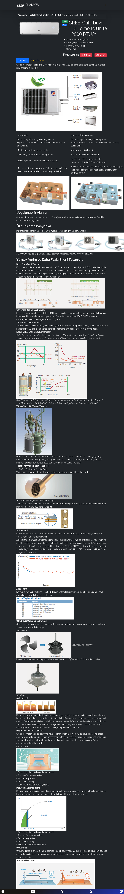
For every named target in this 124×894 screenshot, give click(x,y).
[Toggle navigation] (106, 5)
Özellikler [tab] (22, 60)
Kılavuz (100, 55)
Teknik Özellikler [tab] (38, 60)
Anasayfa (27, 5)
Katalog (86, 55)
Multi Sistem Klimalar (38, 15)
